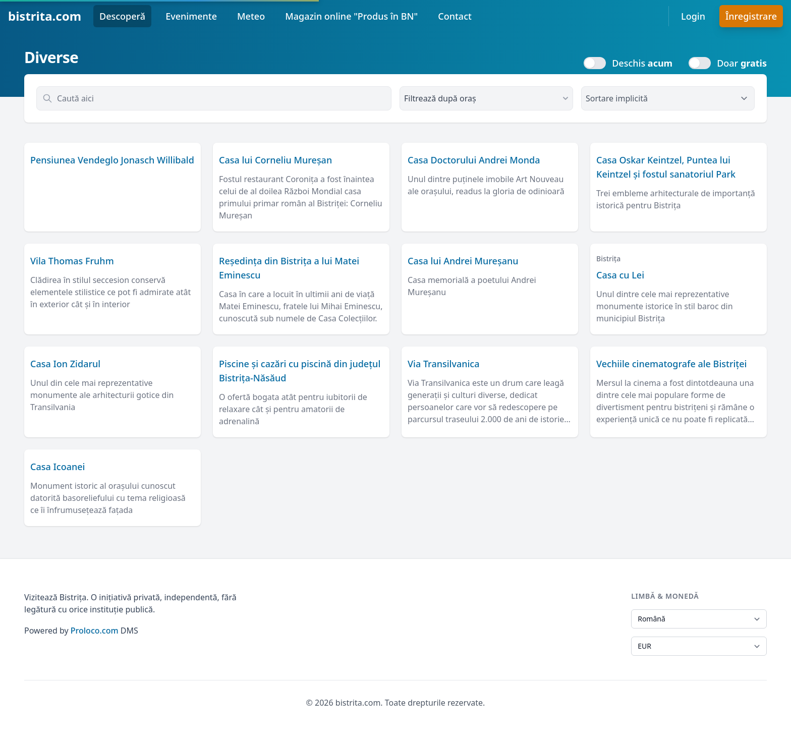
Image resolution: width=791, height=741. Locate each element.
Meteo (251, 16)
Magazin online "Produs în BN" (351, 16)
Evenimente (191, 16)
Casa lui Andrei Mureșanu (463, 261)
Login (693, 16)
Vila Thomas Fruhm (72, 261)
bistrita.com (44, 16)
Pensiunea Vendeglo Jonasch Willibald (112, 160)
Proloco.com (95, 630)
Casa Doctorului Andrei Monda (474, 160)
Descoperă (122, 16)
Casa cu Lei (620, 275)
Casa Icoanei (57, 467)
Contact (455, 16)
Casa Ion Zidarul (65, 364)
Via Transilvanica (444, 364)
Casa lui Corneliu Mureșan (275, 160)
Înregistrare (751, 16)
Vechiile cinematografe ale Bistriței (671, 364)
